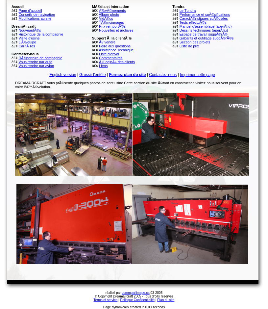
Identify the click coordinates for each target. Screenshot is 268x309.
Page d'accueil (30, 11)
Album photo (109, 14)
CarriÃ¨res (26, 46)
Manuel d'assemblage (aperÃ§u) (206, 26)
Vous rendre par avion (36, 66)
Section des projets (195, 42)
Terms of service (106, 300)
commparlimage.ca (135, 293)
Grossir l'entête (92, 74)
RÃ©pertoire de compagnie (40, 58)
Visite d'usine (28, 38)
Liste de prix (189, 46)
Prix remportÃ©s (112, 26)
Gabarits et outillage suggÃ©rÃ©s (207, 38)
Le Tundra (188, 11)
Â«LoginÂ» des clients (117, 62)
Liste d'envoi (109, 54)
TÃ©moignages (111, 22)
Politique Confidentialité (137, 300)
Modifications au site (34, 18)
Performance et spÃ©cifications (205, 14)
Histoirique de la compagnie (40, 34)
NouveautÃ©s (29, 30)
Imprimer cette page (197, 74)
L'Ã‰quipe (27, 42)
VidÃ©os (106, 18)
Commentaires (111, 58)
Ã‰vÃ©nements (112, 11)
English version (62, 74)
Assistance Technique (116, 50)
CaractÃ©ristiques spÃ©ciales (204, 18)
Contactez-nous (163, 74)
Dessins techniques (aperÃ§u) (204, 30)
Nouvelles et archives (116, 30)
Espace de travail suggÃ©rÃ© (204, 34)
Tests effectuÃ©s (193, 22)
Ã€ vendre (107, 42)
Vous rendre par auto (35, 62)
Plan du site (165, 300)
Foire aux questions (115, 46)
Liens (103, 66)
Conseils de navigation (36, 14)
